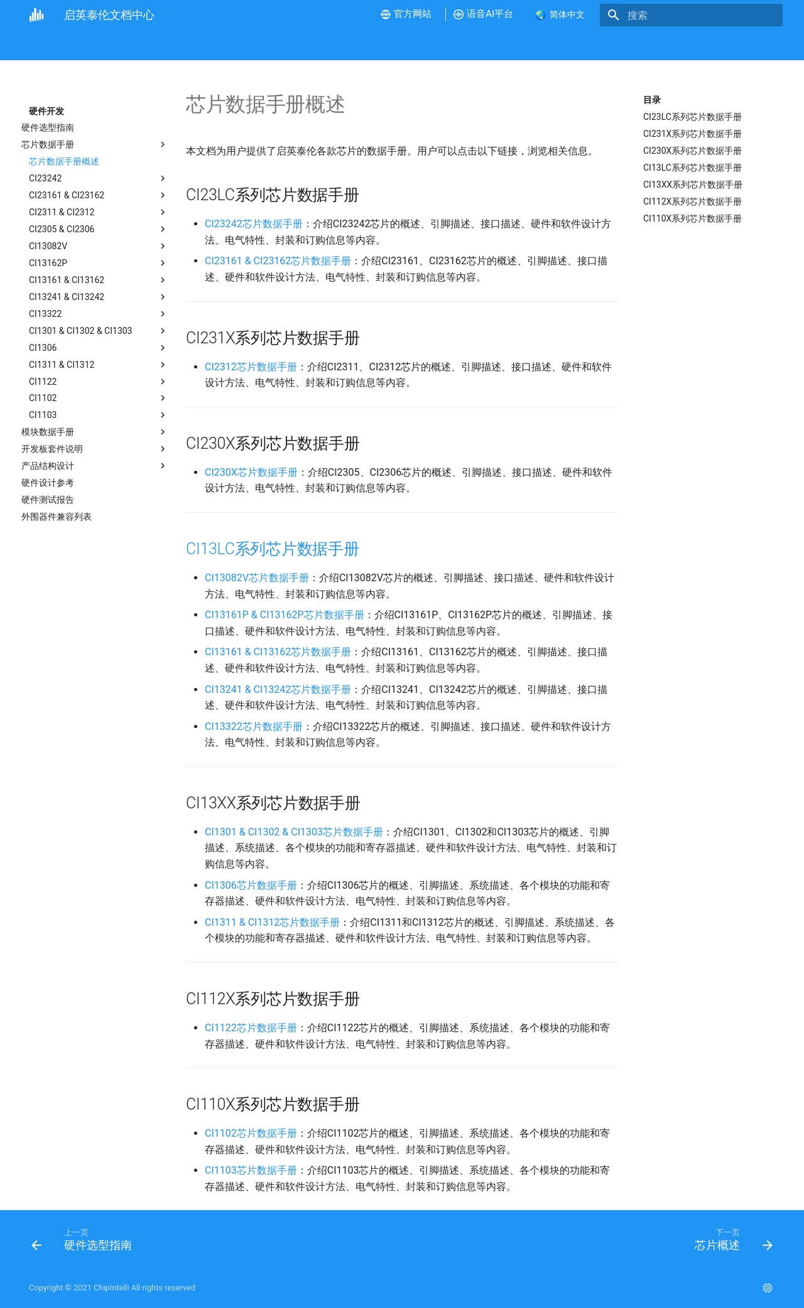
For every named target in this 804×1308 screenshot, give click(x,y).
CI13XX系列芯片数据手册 (692, 185)
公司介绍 (80, 45)
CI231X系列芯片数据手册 (692, 134)
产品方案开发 (348, 45)
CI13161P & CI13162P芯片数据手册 (284, 615)
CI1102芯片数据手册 (251, 1133)
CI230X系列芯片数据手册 (692, 151)
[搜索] (709, 15)
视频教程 (184, 45)
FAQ (451, 45)
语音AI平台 (497, 45)
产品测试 (408, 45)
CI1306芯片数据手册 (251, 885)
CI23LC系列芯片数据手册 (692, 117)
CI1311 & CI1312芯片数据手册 (272, 922)
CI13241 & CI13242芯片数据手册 (278, 689)
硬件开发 (236, 45)
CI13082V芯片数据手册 (257, 578)
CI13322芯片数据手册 (254, 726)
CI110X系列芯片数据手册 (692, 218)
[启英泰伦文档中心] (36, 15)
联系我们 (631, 45)
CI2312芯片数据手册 (251, 367)
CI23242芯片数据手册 (254, 224)
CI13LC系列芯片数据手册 (692, 168)
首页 (37, 45)
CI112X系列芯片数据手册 (692, 201)
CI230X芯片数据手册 (251, 472)
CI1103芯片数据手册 (251, 1170)
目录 (652, 100)
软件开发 (287, 45)
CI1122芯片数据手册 (251, 1028)
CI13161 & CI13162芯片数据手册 (278, 652)
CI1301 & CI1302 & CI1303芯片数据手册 (294, 832)
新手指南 (132, 45)
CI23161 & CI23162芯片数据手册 (278, 261)
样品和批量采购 (566, 45)
